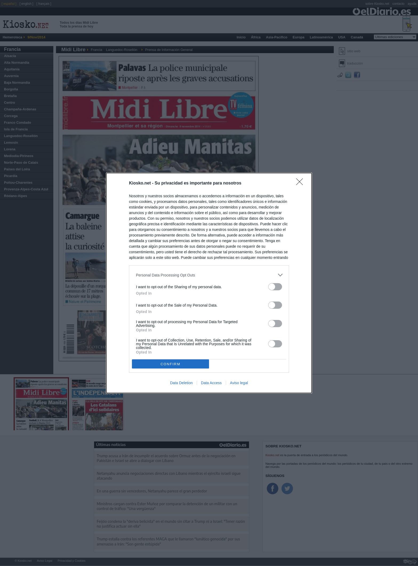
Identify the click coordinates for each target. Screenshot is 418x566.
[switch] (275, 286)
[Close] (301, 183)
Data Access (211, 383)
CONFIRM (170, 364)
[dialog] (209, 283)
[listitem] (209, 275)
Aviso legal (239, 383)
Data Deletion (181, 383)
